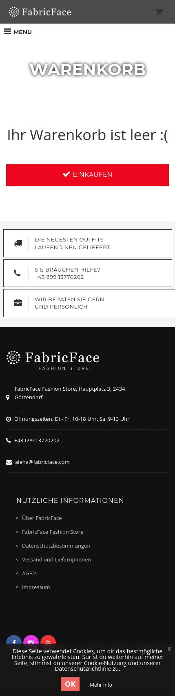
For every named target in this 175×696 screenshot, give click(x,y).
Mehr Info (101, 684)
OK (70, 684)
